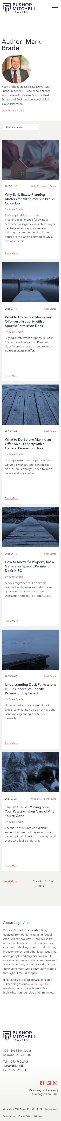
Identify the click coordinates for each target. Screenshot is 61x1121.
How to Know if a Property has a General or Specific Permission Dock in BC (29, 566)
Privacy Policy (24, 1116)
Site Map (38, 1116)
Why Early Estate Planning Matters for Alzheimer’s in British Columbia (30, 198)
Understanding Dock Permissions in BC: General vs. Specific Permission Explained (30, 688)
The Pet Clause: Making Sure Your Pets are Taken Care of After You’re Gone (30, 811)
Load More (10, 881)
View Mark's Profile (13, 110)
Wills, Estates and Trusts (43, 186)
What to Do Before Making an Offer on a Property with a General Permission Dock (28, 443)
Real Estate (50, 308)
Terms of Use (9, 1116)
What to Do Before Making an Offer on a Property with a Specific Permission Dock (28, 321)
